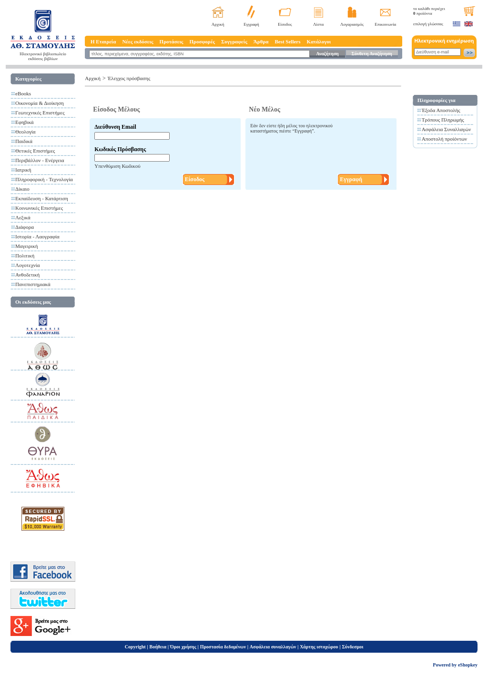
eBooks (23, 93)
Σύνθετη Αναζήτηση (371, 53)
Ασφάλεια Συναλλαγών (446, 129)
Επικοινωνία (385, 24)
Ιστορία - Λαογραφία (37, 236)
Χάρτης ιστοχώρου (319, 646)
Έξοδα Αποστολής (441, 110)
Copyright (135, 646)
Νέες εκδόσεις (137, 41)
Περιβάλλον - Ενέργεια (39, 160)
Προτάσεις (171, 41)
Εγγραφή (251, 24)
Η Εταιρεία (103, 41)
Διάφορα (24, 227)
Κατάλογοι (319, 41)
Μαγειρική (26, 246)
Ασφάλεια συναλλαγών (273, 646)
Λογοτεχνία (27, 265)
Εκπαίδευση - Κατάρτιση (41, 198)
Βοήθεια (158, 646)
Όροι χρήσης (183, 646)
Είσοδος (285, 24)
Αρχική (218, 24)
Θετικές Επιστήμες (35, 151)
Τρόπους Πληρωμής (443, 120)
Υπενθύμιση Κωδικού (117, 166)
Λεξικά (22, 217)
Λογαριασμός (352, 24)
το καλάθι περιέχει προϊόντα (429, 11)
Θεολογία (25, 131)
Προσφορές (202, 41)
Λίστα (318, 24)
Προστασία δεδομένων (223, 646)
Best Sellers (287, 41)
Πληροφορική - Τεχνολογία (44, 179)
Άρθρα (261, 41)
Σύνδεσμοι (352, 646)
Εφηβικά (24, 122)
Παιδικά (23, 141)
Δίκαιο (22, 189)
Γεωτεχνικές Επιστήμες (40, 112)
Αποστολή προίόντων (444, 139)
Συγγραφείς (234, 41)
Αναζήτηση (327, 53)
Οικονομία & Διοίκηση (39, 103)
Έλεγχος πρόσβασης (129, 78)
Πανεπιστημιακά (33, 284)
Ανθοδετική (27, 274)
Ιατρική (23, 170)
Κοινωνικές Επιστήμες (39, 208)
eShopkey (468, 664)
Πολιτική (24, 255)
